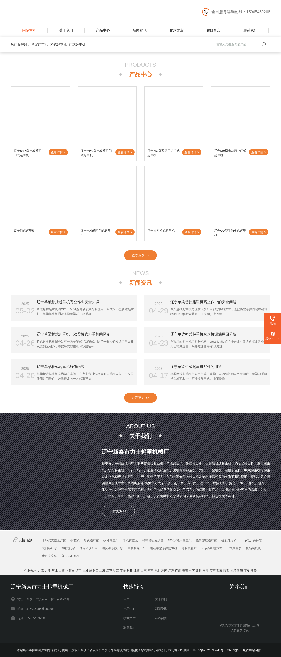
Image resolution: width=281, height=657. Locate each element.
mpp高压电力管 (211, 548)
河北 (55, 570)
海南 (185, 570)
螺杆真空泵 (110, 540)
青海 (240, 570)
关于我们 (66, 30)
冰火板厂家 (91, 540)
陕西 (226, 570)
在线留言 (213, 30)
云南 (212, 570)
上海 (102, 570)
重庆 (192, 570)
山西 (62, 570)
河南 (150, 570)
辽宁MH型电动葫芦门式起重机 (230, 153)
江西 (137, 570)
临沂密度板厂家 (206, 540)
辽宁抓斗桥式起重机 (161, 230)
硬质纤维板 (228, 540)
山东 (143, 570)
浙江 (116, 570)
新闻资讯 (140, 30)
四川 (199, 570)
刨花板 (75, 540)
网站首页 (29, 30)
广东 (171, 570)
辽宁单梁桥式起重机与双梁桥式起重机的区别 (73, 334)
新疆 (254, 570)
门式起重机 (77, 44)
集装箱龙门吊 (137, 548)
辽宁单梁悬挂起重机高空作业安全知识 (68, 302)
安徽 (123, 570)
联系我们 (250, 30)
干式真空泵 (130, 540)
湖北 (157, 570)
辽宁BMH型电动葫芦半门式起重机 (29, 153)
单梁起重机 (40, 44)
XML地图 (233, 650)
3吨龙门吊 (68, 548)
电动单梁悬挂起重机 (163, 548)
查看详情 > (58, 152)
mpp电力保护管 (251, 540)
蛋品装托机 (253, 548)
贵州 (206, 570)
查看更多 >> (140, 255)
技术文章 (177, 30)
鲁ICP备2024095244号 (208, 650)
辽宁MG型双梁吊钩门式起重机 (163, 153)
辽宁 (78, 570)
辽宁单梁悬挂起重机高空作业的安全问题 (203, 302)
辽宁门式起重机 (24, 230)
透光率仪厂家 (89, 548)
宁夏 (247, 570)
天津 (48, 570)
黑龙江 (93, 570)
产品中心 (103, 30)
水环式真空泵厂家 (54, 540)
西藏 (219, 570)
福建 (130, 570)
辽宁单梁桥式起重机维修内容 (61, 367)
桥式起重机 (58, 44)
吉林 (85, 570)
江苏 (109, 570)
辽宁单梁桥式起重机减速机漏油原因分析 (203, 334)
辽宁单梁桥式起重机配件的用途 (196, 367)
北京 (41, 570)
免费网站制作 (252, 650)
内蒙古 (70, 570)
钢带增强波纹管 (152, 540)
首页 (126, 599)
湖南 (164, 570)
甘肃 (233, 570)
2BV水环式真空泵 (180, 540)
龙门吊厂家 (49, 548)
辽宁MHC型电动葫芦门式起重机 (96, 153)
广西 (178, 570)
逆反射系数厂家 (112, 548)
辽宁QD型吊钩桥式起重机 (230, 233)
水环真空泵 (49, 556)
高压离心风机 (70, 556)
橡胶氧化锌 (189, 548)
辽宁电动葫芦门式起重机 (96, 233)
